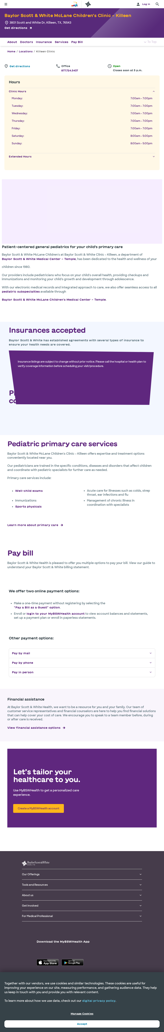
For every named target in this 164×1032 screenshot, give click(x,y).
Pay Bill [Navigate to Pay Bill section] (77, 41)
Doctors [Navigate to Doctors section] (26, 41)
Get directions (15, 27)
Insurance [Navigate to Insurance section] (44, 41)
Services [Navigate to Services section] (61, 41)
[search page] (157, 4)
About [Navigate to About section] (12, 41)
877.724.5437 (69, 70)
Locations (26, 51)
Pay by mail (82, 653)
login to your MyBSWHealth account (56, 613)
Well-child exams (29, 490)
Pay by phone (82, 662)
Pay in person (82, 672)
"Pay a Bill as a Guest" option (37, 607)
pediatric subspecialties (21, 291)
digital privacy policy (98, 1000)
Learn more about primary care (32, 525)
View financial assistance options (33, 727)
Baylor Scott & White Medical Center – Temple (39, 258)
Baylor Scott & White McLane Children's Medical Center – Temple (54, 299)
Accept (82, 1024)
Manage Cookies (82, 1013)
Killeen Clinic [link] (45, 51)
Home (11, 51)
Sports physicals (28, 506)
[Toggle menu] (6, 4)
